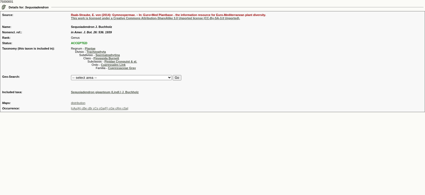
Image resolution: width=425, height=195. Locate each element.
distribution (78, 103)
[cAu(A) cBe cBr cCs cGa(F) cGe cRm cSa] (99, 108)
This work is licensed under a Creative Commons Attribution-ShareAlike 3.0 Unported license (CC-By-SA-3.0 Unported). (155, 18)
